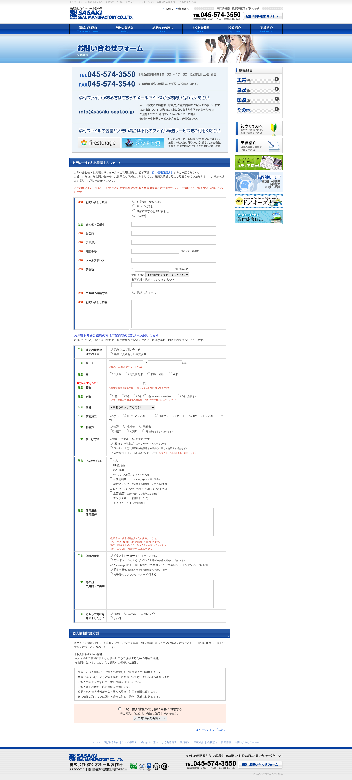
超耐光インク (140, 484)
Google (130, 613)
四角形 (115, 374)
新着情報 (226, 742)
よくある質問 (169, 742)
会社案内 (212, 742)
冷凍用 (132, 431)
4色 (158, 396)
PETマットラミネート (170, 416)
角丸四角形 (134, 374)
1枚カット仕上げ (138, 443)
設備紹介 (185, 742)
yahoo (115, 613)
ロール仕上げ (149, 448)
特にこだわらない (131, 438)
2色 (126, 396)
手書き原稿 (139, 569)
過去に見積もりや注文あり (128, 354)
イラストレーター (135, 555)
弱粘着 (145, 426)
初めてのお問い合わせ (125, 349)
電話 (139, 292)
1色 (113, 396)
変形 (173, 374)
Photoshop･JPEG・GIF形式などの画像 (159, 565)
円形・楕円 (156, 374)
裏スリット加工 (129, 502)
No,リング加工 (130, 474)
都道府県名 (138, 274)
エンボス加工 (130, 498)
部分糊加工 (118, 469)
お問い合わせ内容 (96, 302)
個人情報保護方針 (163, 172)
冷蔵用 (115, 431)
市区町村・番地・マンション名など (152, 279)
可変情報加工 (135, 479)
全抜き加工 (134, 453)
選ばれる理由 (111, 742)
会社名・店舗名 (95, 224)
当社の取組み (129, 742)
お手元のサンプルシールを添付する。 (134, 574)
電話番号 (91, 251)
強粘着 (129, 426)
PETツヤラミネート (136, 416)
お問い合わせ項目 (96, 202)
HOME (96, 742)
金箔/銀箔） (135, 493)
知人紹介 (148, 613)
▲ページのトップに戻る (211, 729)
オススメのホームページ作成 (268, 774)
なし (114, 416)
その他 (141, 215)
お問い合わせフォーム (247, 742)
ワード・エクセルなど (148, 560)
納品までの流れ (149, 742)
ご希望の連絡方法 (96, 293)
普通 (114, 426)
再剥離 (158, 431)
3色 (138, 396)
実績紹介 (199, 742)
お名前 (90, 233)
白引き (140, 488)
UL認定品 (117, 465)
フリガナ (91, 242)
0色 (187, 396)
